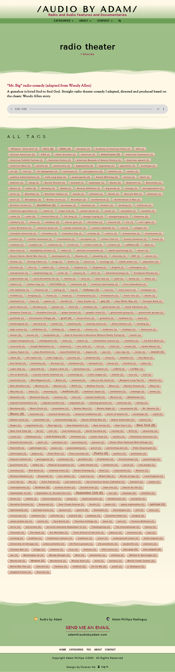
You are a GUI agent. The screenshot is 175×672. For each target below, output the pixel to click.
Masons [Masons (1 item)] (60, 386)
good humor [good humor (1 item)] (111, 307)
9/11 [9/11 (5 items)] (48, 148)
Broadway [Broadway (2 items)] (33, 200)
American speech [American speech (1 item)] (137, 160)
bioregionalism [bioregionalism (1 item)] (153, 188)
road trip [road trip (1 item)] (86, 476)
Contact (110, 650)
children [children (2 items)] (52, 222)
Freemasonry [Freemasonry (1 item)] (87, 296)
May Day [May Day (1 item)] (16, 392)
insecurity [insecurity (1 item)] (17, 346)
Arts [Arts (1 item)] (27, 171)
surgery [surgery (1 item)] (138, 516)
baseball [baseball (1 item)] (77, 183)
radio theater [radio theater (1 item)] (88, 465)
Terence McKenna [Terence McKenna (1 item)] (142, 521)
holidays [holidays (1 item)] (129, 329)
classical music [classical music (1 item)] (47, 228)
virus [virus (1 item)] (73, 550)
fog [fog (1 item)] (74, 290)
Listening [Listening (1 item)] (76, 375)
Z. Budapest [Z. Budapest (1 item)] (135, 566)
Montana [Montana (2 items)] (17, 408)
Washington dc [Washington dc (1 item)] (33, 555)
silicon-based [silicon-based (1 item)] (52, 499)
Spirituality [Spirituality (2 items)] (19, 510)
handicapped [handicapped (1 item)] (19, 324)
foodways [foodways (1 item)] (148, 290)
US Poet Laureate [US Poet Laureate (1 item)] (81, 544)
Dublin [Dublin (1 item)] (73, 262)
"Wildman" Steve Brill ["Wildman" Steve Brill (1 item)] (24, 149)
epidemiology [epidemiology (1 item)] (43, 273)
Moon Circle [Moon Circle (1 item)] (38, 408)
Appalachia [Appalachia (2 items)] (84, 166)
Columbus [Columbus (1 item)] (49, 234)
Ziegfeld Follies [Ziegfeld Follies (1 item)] (20, 572)
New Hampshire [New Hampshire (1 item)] (77, 425)
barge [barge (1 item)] (34, 183)
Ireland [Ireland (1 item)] (65, 346)
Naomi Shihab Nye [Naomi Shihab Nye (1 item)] (94, 420)
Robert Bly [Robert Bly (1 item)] (107, 476)
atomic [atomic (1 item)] (132, 171)
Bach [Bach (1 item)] (145, 177)
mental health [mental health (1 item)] (95, 397)
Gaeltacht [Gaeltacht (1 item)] (17, 301)
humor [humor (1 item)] (135, 335)
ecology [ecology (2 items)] (107, 262)
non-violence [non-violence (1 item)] (71, 431)
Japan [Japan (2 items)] (91, 352)
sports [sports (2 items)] (82, 510)
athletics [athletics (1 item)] (115, 171)
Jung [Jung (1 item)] (109, 358)
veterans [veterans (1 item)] (150, 544)
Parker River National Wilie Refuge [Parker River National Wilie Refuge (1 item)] (131, 442)
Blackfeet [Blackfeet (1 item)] (32, 194)
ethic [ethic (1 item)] (95, 273)
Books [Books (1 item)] (113, 194)
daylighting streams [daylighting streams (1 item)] (43, 250)
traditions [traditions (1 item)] (85, 538)
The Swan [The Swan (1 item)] (37, 533)
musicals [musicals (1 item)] (36, 414)
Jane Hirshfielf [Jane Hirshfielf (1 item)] (70, 352)
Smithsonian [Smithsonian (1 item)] (116, 499)
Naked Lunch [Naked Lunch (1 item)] (19, 420)
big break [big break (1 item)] (113, 188)
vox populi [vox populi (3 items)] (152, 549)
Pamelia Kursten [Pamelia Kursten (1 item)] (21, 442)
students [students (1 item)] (38, 516)
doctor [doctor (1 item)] (151, 256)
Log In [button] (104, 667)
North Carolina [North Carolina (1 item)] (96, 431)
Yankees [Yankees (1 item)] (60, 566)
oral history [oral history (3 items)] (55, 436)
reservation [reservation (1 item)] (122, 471)
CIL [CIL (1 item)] (129, 222)
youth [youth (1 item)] (117, 566)
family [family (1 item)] (134, 279)
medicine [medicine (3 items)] (70, 391)
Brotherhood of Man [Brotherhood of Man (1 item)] (127, 200)
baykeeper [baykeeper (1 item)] (96, 183)
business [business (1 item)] (88, 205)
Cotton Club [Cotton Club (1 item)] (109, 239)
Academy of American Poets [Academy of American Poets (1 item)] (113, 149)
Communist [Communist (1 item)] (153, 234)
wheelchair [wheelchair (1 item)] (97, 555)
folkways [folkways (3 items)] (91, 290)
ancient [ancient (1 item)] (42, 166)
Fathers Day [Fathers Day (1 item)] (35, 284)
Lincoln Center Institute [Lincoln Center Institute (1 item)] (48, 375)
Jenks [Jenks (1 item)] (140, 352)
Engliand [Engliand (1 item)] (99, 267)
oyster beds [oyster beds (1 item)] (99, 437)
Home (62, 650)
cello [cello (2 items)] (30, 216)
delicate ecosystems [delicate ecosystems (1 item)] (90, 250)
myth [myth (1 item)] (157, 414)
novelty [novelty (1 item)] (117, 431)
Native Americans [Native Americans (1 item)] (122, 420)
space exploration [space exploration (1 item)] (132, 504)
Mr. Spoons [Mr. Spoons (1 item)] (151, 408)
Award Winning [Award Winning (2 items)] (107, 177)
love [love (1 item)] (147, 375)
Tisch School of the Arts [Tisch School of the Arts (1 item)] (88, 533)
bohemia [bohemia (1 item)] (96, 194)
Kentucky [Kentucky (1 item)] (38, 363)
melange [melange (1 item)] (137, 392)
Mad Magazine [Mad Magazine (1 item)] (40, 380)
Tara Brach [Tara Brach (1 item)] (61, 521)
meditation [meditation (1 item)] (118, 392)
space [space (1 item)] (110, 504)
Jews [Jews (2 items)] (15, 358)
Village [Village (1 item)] (38, 550)
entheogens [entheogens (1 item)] (137, 267)
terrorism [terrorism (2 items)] (33, 527)
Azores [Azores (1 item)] (129, 177)
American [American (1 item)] (88, 155)
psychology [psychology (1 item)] (151, 459)
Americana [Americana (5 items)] (110, 154)
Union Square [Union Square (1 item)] (153, 538)
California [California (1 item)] (144, 205)
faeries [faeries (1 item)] (70, 279)
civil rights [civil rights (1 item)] (146, 222)
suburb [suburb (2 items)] (75, 516)
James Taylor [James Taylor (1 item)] (19, 352)
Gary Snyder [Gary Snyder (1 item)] (86, 301)
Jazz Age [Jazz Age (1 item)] (123, 352)
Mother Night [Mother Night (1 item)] (106, 408)
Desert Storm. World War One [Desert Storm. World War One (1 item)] (28, 256)
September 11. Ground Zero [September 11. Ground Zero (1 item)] (53, 493)
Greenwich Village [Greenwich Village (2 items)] (42, 318)
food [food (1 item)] (109, 290)
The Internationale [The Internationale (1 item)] (127, 527)
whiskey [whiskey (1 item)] (117, 555)
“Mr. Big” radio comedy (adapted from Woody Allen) (49, 85)
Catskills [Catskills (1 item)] (148, 211)
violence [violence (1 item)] (56, 550)
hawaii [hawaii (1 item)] (57, 324)
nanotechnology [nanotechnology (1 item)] (65, 420)
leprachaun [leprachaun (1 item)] (82, 369)
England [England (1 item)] (81, 267)
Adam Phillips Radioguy (129, 619)
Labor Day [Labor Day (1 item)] (17, 369)
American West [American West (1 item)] (20, 166)
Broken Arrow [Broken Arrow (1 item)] (56, 200)
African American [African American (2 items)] (22, 154)
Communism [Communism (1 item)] (131, 234)
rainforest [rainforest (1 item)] (110, 465)
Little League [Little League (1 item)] (97, 375)
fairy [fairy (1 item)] (85, 279)
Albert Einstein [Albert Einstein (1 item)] (65, 155)
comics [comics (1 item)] (111, 234)
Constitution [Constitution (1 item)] (66, 239)
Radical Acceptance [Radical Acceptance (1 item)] (61, 465)
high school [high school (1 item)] (18, 329)
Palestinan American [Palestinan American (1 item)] (143, 437)
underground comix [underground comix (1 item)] (125, 538)
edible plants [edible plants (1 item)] (128, 262)
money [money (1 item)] (142, 403)
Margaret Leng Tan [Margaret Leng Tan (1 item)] (132, 380)
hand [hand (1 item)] (142, 318)
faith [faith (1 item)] (119, 279)
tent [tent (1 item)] (121, 521)
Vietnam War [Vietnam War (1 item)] (19, 550)
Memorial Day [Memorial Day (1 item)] (39, 397)
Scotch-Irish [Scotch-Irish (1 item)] (89, 487)
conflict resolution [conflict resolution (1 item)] (40, 239)
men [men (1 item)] (76, 397)
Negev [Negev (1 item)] (15, 425)
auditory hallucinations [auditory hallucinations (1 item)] (24, 177)
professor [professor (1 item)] (66, 459)
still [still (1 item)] (139, 510)
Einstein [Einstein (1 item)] (16, 267)
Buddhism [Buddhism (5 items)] (46, 205)
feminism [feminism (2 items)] (78, 284)
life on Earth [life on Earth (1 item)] (19, 375)
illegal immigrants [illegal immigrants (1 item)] (22, 341)
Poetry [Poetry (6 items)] (101, 453)
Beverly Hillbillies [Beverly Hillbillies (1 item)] (88, 188)
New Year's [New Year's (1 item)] (123, 425)
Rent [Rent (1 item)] (104, 471)
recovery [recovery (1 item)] (17, 471)
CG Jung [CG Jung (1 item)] (70, 217)
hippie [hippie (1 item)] (75, 329)
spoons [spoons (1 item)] (65, 510)
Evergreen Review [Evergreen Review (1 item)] (146, 273)
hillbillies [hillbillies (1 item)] (39, 329)
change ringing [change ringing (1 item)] (93, 217)
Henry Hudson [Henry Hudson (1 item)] (121, 324)
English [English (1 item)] (118, 267)
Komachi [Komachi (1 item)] (95, 363)
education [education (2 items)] (151, 262)
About (98, 650)
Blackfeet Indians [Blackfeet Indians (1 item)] (56, 194)
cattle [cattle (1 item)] (15, 217)
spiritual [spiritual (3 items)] (157, 504)
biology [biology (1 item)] (131, 188)
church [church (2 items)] (114, 222)
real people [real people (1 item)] (147, 465)
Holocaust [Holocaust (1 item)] (148, 329)
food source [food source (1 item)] (127, 290)
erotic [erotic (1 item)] (63, 273)
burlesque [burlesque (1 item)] (68, 205)
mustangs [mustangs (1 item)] (140, 414)
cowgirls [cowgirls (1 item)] (35, 245)
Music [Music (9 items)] (17, 414)
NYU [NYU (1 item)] (133, 431)
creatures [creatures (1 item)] (55, 245)
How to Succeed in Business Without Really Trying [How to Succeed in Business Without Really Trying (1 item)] (95, 335)
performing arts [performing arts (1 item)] (117, 448)
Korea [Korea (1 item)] (113, 363)
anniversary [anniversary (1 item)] (61, 166)
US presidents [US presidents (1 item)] (107, 544)
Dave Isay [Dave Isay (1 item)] (17, 250)
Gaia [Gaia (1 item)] (34, 301)
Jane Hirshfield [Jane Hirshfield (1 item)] (44, 352)
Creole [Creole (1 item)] (73, 245)
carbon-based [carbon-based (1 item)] (89, 211)
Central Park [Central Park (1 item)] (50, 217)
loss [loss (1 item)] (133, 375)
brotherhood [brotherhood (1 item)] (100, 200)
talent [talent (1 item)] (43, 521)
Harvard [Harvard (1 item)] (40, 324)
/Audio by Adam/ (87, 9)
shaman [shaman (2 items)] (129, 493)
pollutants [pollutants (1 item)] (138, 454)
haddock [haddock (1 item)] (125, 318)
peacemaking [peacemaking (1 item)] (76, 448)
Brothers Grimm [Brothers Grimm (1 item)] (20, 205)
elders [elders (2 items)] (48, 267)
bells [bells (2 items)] (31, 188)
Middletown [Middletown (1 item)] (135, 397)
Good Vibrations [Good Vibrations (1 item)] (136, 307)
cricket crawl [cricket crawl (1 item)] (93, 245)
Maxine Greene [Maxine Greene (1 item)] (134, 386)
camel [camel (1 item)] (48, 211)
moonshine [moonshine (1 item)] (60, 408)
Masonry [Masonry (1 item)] (41, 386)
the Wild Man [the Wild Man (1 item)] (59, 533)
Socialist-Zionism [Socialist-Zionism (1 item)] (21, 504)
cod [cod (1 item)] (124, 228)
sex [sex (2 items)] (113, 493)
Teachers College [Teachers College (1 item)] (86, 521)
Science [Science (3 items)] (42, 487)
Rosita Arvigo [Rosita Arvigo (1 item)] (129, 476)
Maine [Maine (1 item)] (61, 380)
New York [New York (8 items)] (146, 425)
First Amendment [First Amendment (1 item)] (135, 284)
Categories (76, 650)
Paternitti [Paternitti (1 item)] (17, 448)
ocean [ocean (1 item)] (15, 437)
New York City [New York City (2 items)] (20, 431)
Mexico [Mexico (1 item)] (116, 397)
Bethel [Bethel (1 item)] (66, 188)
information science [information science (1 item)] (106, 341)
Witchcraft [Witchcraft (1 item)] (17, 561)
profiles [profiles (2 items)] (85, 459)
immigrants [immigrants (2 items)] (48, 341)
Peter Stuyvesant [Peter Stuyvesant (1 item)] (144, 448)
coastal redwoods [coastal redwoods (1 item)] (103, 228)
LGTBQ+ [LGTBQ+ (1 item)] (136, 369)
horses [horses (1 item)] (32, 335)
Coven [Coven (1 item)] (157, 239)
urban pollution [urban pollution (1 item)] (53, 544)
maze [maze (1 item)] (33, 392)
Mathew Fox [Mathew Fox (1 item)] (95, 386)
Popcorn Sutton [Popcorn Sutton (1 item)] (20, 459)
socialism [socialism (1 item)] (138, 499)
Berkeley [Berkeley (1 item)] (48, 188)
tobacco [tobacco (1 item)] (115, 533)
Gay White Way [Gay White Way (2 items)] (126, 301)
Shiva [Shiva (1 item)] (15, 499)
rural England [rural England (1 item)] (153, 476)
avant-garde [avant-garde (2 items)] (81, 177)
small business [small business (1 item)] (92, 499)
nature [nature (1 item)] (145, 420)
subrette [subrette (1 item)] (56, 516)
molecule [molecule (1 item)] (124, 403)
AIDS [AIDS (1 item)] (45, 155)
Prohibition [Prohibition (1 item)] (105, 459)
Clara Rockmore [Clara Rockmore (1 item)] (20, 228)
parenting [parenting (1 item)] (79, 442)
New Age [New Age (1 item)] (54, 425)
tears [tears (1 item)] (107, 521)
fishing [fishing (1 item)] (59, 290)
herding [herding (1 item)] (143, 324)
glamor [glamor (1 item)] (58, 307)
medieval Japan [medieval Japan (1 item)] (94, 392)
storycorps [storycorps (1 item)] (18, 516)
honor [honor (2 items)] (15, 335)
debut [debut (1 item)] (66, 250)
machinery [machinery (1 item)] (17, 380)
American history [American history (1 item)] (59, 160)
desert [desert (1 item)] (143, 250)
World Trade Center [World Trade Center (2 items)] (141, 561)
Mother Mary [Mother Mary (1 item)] (82, 408)
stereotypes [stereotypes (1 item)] (121, 510)
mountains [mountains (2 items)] (128, 408)
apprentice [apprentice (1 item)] (127, 166)
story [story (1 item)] (153, 510)
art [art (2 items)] (13, 171)
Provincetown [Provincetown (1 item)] (128, 459)
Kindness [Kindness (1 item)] (76, 363)
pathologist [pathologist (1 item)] (38, 448)
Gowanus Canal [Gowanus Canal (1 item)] (20, 313)
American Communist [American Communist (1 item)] (139, 155)
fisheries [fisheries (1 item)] (41, 290)
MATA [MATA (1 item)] (76, 386)
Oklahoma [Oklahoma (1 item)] (33, 437)
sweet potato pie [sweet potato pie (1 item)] (21, 521)
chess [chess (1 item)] (35, 222)
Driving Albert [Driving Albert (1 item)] (37, 262)
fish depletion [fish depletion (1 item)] (19, 290)
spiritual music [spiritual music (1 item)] (43, 510)
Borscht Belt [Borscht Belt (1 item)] (133, 194)
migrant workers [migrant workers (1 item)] (53, 403)
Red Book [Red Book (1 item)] (36, 471)
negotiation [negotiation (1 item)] (34, 425)
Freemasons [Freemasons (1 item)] (109, 296)
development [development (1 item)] (61, 256)
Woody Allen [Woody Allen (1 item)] (80, 561)
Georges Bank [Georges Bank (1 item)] (152, 301)
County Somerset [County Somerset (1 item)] (135, 239)
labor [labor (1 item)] (146, 363)
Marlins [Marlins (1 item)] (155, 380)
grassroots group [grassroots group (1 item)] (122, 313)
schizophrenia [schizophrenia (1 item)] (19, 487)
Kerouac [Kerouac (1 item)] (57, 363)
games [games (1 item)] (49, 301)
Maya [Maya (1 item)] (154, 386)
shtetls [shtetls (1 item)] (31, 499)
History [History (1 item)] (91, 329)
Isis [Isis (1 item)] (100, 346)
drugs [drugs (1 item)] (57, 262)
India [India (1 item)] (67, 341)
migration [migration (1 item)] (77, 403)
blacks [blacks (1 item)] (78, 194)
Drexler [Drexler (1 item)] (16, 262)
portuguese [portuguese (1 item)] (45, 459)
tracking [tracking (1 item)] (16, 538)
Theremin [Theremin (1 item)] (17, 533)
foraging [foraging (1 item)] (34, 296)
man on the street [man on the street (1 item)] (102, 380)
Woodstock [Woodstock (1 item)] (58, 561)
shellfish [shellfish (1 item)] (147, 493)
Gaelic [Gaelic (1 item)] (150, 296)
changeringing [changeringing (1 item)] (118, 217)
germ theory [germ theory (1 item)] (18, 307)
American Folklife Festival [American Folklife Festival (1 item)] (26, 160)
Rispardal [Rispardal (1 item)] (45, 476)
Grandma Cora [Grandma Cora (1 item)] (46, 313)
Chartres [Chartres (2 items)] (141, 216)
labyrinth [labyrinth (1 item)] (37, 369)
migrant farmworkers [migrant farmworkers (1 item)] (23, 403)
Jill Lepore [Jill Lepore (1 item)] (33, 358)
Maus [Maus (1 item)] (114, 386)
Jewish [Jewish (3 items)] (157, 352)
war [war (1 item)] (14, 555)
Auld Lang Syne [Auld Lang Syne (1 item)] (55, 177)
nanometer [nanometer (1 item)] (41, 420)
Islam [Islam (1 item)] (114, 346)
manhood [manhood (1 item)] (78, 380)
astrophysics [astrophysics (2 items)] (93, 171)
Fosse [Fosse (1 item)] (52, 296)
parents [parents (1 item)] (98, 442)
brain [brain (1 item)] (15, 200)
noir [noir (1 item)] (53, 431)
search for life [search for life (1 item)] (132, 487)
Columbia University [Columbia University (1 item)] (23, 234)
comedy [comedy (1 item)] (94, 234)
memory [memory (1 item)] (60, 397)
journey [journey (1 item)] (74, 358)
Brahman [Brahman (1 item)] (154, 194)
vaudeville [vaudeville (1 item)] (130, 544)
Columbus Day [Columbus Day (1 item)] (72, 234)
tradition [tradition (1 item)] (35, 538)
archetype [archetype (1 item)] (148, 166)
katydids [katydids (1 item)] (126, 358)
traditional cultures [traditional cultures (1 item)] (59, 538)
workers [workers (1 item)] (115, 561)
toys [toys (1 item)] (151, 533)
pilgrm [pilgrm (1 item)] (37, 454)
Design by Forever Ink (81, 667)
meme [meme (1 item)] (155, 392)
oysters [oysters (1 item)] (119, 437)
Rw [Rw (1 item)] (32, 482)
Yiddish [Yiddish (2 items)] (79, 566)
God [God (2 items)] (73, 307)
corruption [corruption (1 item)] (88, 239)
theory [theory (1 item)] (150, 527)
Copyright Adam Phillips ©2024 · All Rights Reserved (87, 658)
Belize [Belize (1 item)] (15, 188)
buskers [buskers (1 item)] (107, 205)
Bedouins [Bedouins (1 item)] (133, 183)
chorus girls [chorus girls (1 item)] (73, 222)
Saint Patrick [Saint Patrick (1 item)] (50, 482)
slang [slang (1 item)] (71, 499)
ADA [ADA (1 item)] (140, 149)
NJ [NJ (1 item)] (40, 431)
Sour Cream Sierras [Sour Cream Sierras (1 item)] (71, 504)
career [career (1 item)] (110, 211)
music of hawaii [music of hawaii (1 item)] (117, 414)
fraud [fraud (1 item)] (67, 296)
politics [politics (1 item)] (120, 454)
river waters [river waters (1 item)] (66, 476)
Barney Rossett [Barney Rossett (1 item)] (55, 183)
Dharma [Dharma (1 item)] (81, 256)
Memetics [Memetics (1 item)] (17, 397)
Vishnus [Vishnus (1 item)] (90, 550)
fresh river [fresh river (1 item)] (131, 296)
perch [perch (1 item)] (96, 448)
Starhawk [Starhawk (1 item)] (100, 510)
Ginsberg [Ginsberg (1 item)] (39, 307)
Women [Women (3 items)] (37, 560)
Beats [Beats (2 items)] (115, 183)
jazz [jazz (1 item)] (106, 352)
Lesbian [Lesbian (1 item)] (101, 369)
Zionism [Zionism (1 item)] (43, 572)
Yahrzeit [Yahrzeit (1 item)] (42, 566)
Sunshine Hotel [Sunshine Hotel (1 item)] (116, 516)
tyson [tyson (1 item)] (102, 538)
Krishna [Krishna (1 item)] (130, 363)
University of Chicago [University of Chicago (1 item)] (24, 544)
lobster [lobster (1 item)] (117, 375)
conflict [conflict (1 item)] (16, 239)
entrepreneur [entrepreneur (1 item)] (19, 273)
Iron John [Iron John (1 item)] (84, 346)
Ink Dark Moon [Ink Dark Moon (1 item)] (153, 341)
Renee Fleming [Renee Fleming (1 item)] (84, 471)
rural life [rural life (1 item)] (16, 482)
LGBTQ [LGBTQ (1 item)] (119, 369)
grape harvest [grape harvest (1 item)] (71, 313)
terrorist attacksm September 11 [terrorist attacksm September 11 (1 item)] (66, 527)
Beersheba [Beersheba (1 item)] (153, 183)
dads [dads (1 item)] (149, 245)
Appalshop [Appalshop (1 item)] (106, 166)
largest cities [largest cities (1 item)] (59, 369)
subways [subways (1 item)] (93, 516)
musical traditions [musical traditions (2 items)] (88, 414)
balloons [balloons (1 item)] (16, 183)
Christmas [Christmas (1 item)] (95, 222)
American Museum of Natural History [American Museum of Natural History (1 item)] (99, 160)
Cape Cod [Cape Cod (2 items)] (67, 211)
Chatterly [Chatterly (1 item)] (17, 222)
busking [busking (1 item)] (125, 205)
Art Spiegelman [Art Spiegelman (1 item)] (47, 171)
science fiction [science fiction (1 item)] (65, 487)
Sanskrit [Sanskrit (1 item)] (136, 482)
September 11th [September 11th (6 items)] (89, 493)
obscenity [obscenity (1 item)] (150, 431)
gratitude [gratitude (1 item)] (17, 318)
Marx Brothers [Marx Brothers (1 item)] (20, 386)
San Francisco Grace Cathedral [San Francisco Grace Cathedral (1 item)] (105, 482)
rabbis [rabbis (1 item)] (37, 465)
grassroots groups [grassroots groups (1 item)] (151, 313)
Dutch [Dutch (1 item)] (89, 262)
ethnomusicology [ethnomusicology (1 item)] (117, 273)
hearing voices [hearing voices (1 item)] (96, 324)
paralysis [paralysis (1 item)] (60, 442)
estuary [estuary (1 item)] (80, 273)
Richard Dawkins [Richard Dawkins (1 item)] (21, 476)
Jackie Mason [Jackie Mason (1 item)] (150, 346)
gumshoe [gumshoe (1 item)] (107, 318)
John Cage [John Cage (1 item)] (54, 358)
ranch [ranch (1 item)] (128, 465)
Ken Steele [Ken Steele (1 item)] (18, 363)
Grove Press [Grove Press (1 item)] (85, 318)
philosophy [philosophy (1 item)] (18, 454)
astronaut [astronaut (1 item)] (70, 171)
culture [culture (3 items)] (132, 244)
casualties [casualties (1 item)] (128, 211)
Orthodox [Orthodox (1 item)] (78, 437)
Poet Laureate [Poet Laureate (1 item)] (79, 454)
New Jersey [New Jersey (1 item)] (101, 425)
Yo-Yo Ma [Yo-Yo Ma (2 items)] (98, 566)
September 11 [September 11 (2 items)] (20, 493)
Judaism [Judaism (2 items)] (93, 358)
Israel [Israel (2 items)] (130, 346)
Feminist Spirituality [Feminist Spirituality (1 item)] (105, 284)
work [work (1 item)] (99, 561)
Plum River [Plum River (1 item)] (56, 454)
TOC (88, 650)
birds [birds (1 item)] (15, 194)
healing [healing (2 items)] (74, 324)
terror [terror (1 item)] (15, 527)
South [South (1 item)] (94, 504)
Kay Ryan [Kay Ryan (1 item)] (146, 358)
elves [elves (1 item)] (64, 267)
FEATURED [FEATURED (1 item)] (57, 284)
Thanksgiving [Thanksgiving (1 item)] (100, 527)
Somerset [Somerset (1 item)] (46, 504)
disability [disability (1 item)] (100, 256)
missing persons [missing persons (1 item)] (101, 403)
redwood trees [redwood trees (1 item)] (59, 471)
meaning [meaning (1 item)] (50, 392)
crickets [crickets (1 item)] (114, 245)
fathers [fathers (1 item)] (16, 284)
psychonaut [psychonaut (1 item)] (18, 465)
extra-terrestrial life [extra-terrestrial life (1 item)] (46, 279)
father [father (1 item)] (150, 279)
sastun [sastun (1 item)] (154, 482)
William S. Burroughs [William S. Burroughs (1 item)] (142, 555)
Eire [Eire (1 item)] (33, 267)
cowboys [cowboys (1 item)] (17, 245)
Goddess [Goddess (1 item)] (90, 307)
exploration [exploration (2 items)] (19, 279)
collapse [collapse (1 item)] (140, 228)
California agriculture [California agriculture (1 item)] (24, 211)
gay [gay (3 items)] (105, 301)
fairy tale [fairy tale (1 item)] (102, 279)
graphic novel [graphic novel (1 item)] (95, 313)
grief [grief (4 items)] (66, 318)
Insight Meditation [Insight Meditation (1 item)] (42, 346)
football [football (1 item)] (16, 296)
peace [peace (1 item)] (57, 448)
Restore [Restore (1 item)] (142, 471)
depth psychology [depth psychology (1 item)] (120, 250)
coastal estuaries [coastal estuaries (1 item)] (75, 228)
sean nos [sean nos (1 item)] (110, 487)
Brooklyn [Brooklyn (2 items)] (78, 200)
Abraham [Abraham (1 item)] (83, 149)
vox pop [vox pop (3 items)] (130, 549)
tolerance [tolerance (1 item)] (134, 533)
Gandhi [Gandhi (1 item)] (66, 301)
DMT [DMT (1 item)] (136, 256)
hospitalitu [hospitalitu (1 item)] (51, 335)
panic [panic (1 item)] (42, 442)
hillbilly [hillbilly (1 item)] (58, 329)
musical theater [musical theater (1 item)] (59, 414)
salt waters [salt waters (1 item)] (73, 482)
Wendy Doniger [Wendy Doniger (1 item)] (59, 555)
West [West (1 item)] (79, 555)
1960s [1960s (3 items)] (65, 149)
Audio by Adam (51, 619)
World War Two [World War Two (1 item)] (20, 566)
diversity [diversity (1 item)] (119, 256)
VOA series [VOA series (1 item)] (110, 550)
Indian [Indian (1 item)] (82, 341)
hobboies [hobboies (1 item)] (110, 329)
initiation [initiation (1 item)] (131, 341)
